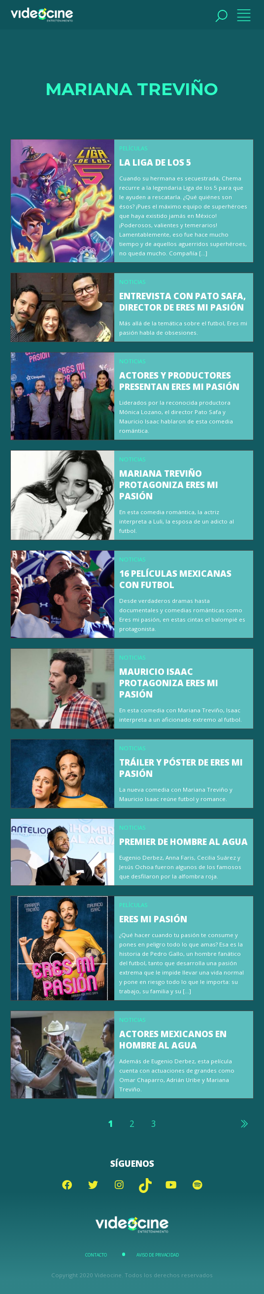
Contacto (96, 1255)
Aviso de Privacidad (157, 1255)
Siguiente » (244, 1123)
